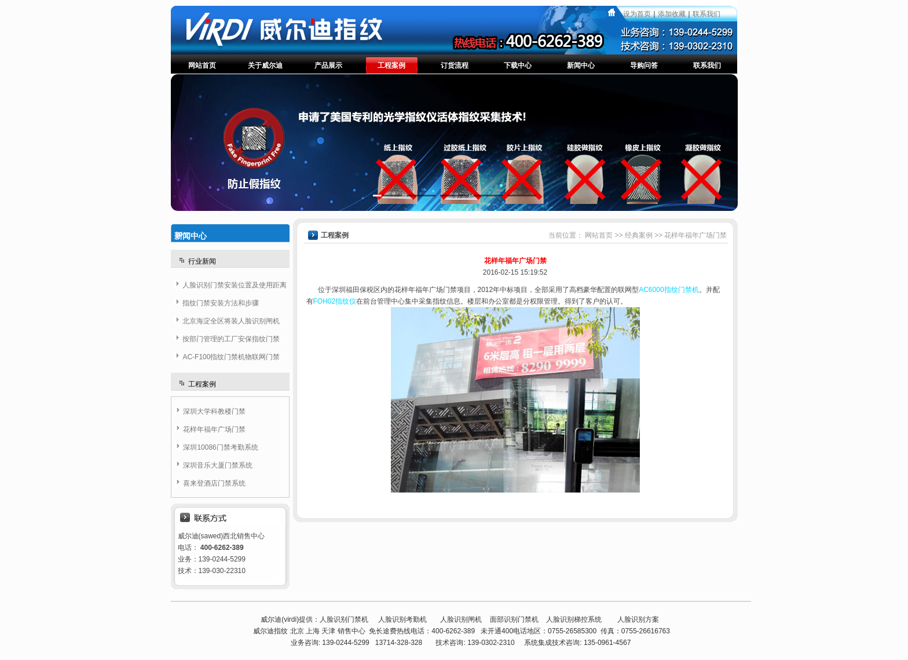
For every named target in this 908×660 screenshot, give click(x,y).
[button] (387, 195)
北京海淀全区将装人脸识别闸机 (231, 321)
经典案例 (639, 235)
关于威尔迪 (265, 65)
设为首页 (637, 14)
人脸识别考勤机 (402, 619)
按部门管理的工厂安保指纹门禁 (231, 339)
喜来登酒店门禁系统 (214, 483)
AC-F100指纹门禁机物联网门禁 (231, 357)
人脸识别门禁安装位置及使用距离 (234, 285)
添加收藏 (672, 14)
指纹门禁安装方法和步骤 (220, 303)
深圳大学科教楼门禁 (214, 411)
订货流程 (454, 65)
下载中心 (518, 65)
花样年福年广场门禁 (214, 429)
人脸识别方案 (638, 619)
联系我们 (706, 14)
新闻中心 (581, 65)
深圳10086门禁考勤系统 (220, 447)
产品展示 (328, 65)
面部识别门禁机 (514, 619)
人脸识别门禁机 (344, 619)
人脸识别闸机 (461, 619)
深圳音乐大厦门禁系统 (217, 465)
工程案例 (391, 65)
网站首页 (202, 65)
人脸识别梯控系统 (574, 619)
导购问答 (644, 65)
